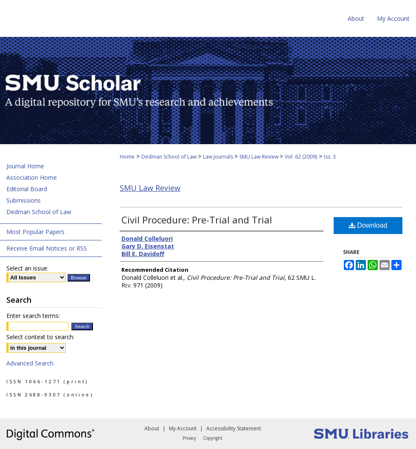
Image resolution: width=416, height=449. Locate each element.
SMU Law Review (259, 156)
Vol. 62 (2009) (301, 156)
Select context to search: (40, 337)
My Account (183, 428)
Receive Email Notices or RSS (46, 248)
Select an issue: (27, 268)
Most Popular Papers (35, 232)
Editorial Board (26, 189)
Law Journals (218, 156)
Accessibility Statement (233, 428)
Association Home (31, 177)
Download (368, 225)
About (151, 428)
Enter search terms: (33, 316)
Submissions (23, 200)
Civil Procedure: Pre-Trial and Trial (196, 219)
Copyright (212, 438)
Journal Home (25, 166)
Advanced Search (29, 363)
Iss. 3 (330, 156)
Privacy (189, 438)
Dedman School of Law (169, 156)
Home (127, 156)
